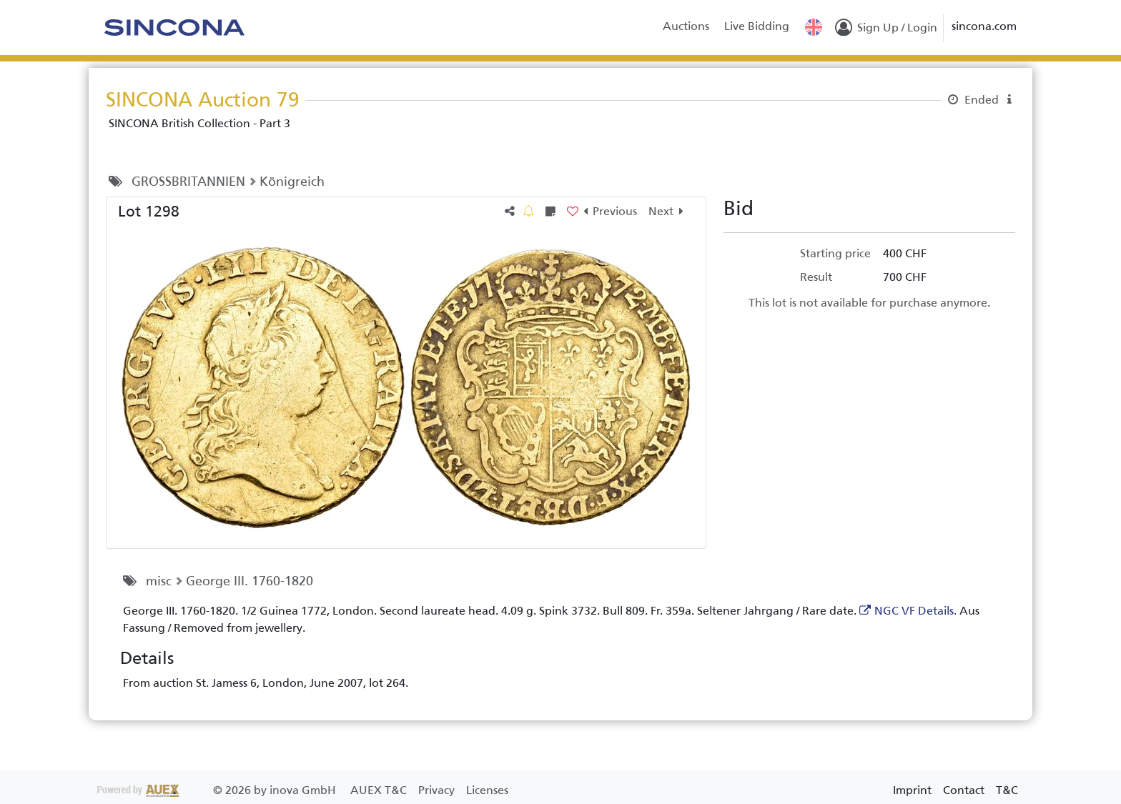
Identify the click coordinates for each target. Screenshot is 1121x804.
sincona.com (984, 26)
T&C (1007, 790)
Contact (963, 790)
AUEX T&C (380, 790)
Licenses (487, 790)
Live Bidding (756, 26)
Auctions (686, 26)
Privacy (438, 790)
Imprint (912, 790)
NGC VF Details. (915, 610)
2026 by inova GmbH (218, 790)
